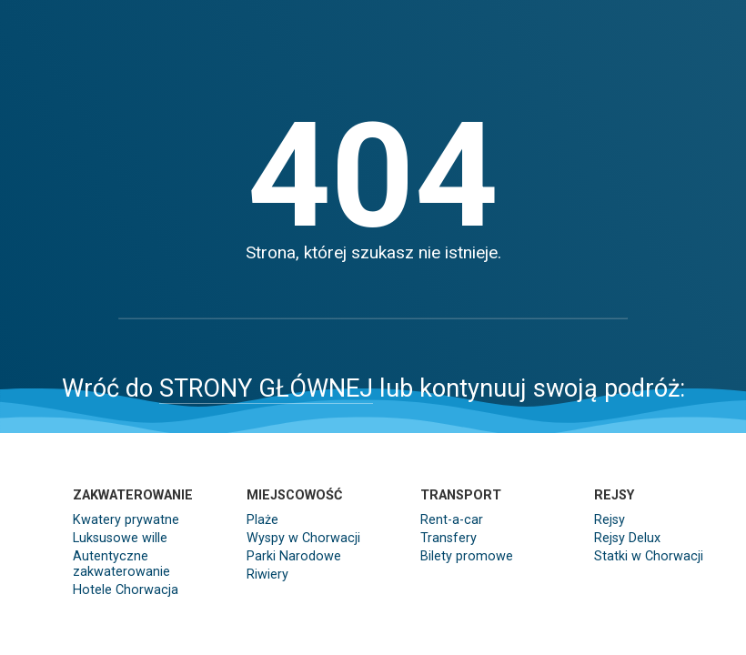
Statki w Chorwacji (648, 556)
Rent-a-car (451, 520)
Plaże (262, 520)
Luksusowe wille (120, 538)
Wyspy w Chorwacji (303, 538)
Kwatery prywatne (126, 520)
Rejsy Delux (627, 538)
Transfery (448, 538)
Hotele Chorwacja (125, 590)
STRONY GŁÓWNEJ (266, 388)
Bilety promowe (466, 556)
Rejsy (609, 520)
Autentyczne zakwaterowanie (121, 564)
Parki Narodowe (294, 556)
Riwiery (267, 574)
